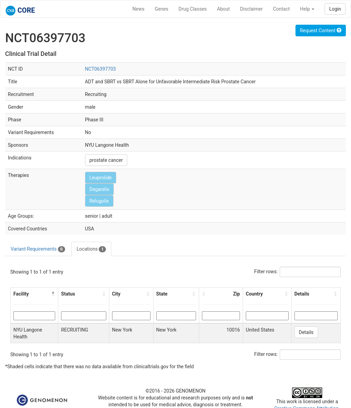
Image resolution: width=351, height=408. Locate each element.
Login (335, 9)
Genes (161, 9)
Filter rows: (266, 271)
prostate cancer (106, 160)
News (138, 9)
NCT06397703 (100, 69)
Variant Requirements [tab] (38, 249)
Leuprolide (100, 177)
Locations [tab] (91, 249)
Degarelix (99, 189)
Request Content (320, 30)
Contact (281, 9)
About (223, 9)
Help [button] (307, 9)
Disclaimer (251, 9)
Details (306, 332)
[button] (53, 293)
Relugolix (99, 201)
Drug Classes (193, 9)
